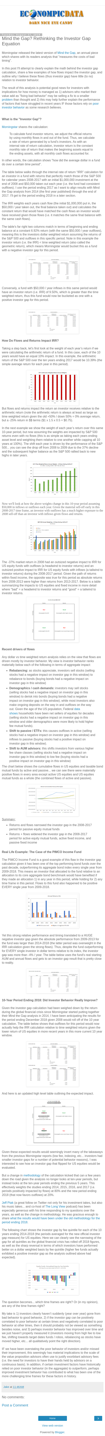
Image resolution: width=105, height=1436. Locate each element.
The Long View (55, 1206)
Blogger (59, 1432)
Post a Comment (15, 1405)
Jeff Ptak (7, 1202)
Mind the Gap (66, 52)
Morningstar (10, 127)
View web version (52, 1425)
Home (52, 1418)
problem (7, 99)
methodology (32, 1175)
